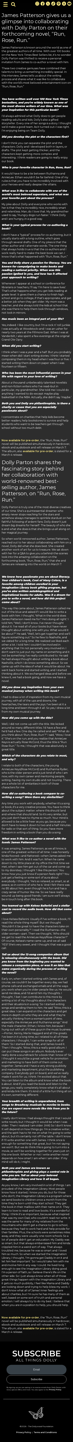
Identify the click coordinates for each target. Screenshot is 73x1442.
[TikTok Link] (53, 4)
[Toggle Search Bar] (13, 4)
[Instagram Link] (37, 4)
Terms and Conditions (45, 1432)
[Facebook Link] (43, 4)
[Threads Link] (64, 4)
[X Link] (48, 4)
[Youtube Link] (69, 4)
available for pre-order (38, 451)
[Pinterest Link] (59, 4)
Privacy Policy (55, 1390)
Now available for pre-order (20, 440)
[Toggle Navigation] (5, 4)
